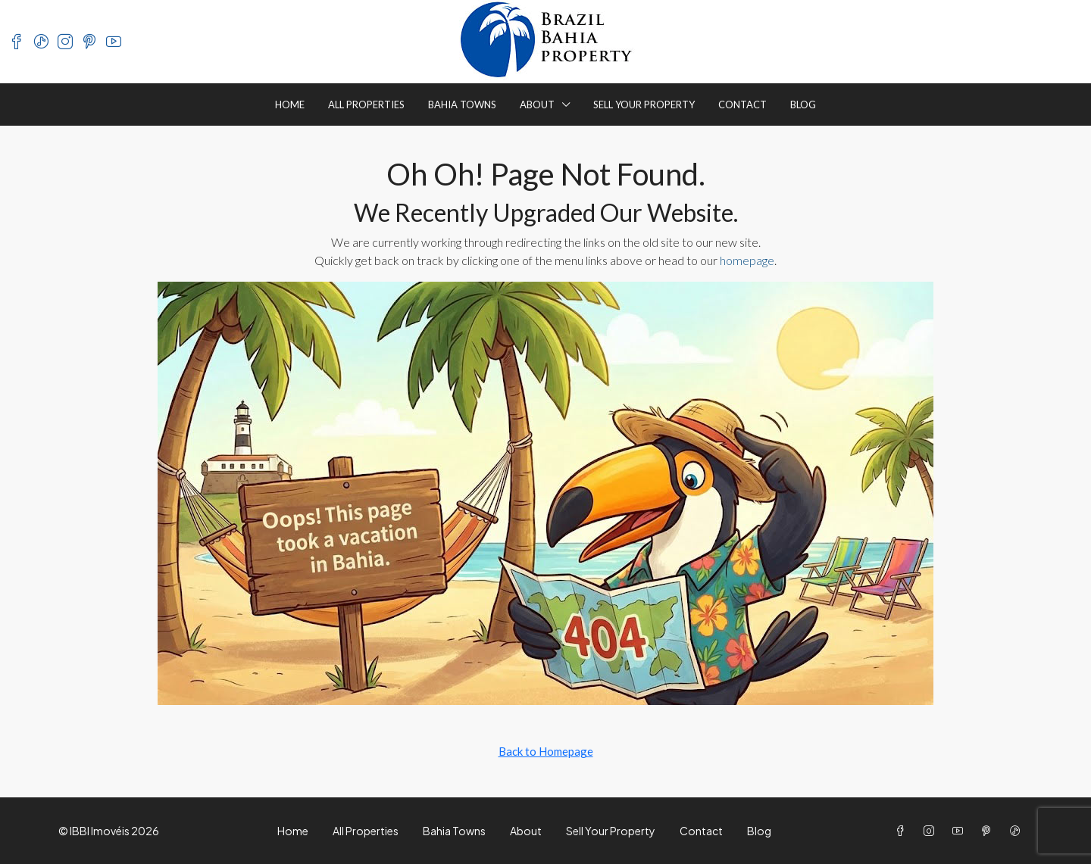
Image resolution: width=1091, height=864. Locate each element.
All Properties (366, 104)
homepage (747, 260)
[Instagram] (932, 830)
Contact (742, 104)
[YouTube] (960, 830)
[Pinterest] (989, 830)
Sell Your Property (644, 104)
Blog (803, 104)
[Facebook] (903, 830)
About (537, 104)
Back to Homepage (546, 751)
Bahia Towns (462, 104)
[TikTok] (1018, 830)
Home (290, 104)
